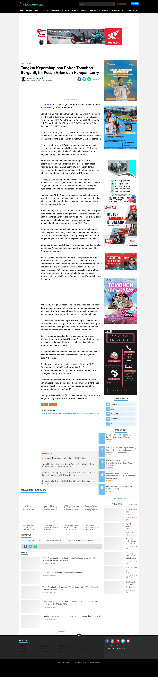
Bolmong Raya (104, 11)
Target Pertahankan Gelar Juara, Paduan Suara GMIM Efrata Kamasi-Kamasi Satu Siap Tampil (71, 589)
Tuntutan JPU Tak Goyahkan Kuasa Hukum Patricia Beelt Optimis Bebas (131, 504)
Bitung (21, 646)
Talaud (82, 652)
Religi (124, 11)
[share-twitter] (84, 79)
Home (22, 11)
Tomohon (83, 11)
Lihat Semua (61, 631)
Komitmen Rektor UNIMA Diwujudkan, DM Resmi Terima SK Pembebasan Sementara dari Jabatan (131, 519)
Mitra (112, 423)
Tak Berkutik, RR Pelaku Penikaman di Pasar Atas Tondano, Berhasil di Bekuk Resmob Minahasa (131, 577)
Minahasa (93, 11)
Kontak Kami (110, 649)
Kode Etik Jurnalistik (123, 649)
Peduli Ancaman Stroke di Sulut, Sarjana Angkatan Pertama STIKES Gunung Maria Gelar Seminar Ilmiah (71, 562)
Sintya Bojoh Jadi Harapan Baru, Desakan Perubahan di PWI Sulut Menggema (123, 437)
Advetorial (133, 11)
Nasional (29, 11)
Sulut (67, 11)
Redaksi (114, 646)
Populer (135, 4)
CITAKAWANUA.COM (50, 104)
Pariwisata (116, 11)
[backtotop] (79, 636)
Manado (75, 11)
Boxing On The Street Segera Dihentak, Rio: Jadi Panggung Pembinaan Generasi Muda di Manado (123, 448)
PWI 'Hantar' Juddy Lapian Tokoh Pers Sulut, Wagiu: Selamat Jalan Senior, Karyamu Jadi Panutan (71, 414)
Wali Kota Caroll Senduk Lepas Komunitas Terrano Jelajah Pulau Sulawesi (124, 459)
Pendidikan (43, 652)
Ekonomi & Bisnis (57, 11)
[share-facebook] (79, 79)
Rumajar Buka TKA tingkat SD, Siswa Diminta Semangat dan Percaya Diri (70, 618)
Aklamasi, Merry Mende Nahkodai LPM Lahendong (66, 575)
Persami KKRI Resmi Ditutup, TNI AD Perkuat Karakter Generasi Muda (131, 533)
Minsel (41, 649)
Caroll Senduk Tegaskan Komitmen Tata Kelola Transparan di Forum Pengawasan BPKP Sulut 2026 (71, 606)
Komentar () (97, 79)
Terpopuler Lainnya (120, 490)
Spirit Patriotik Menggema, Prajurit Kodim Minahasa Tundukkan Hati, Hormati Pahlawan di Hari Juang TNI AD (131, 562)
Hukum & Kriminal (41, 11)
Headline (45, 405)
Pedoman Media (123, 646)
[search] (97, 4)
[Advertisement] (27, 116)
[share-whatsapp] (89, 79)
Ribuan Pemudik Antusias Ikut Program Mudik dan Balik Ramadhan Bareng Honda (123, 470)
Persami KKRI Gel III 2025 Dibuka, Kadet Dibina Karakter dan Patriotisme (131, 548)
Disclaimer (134, 649)
